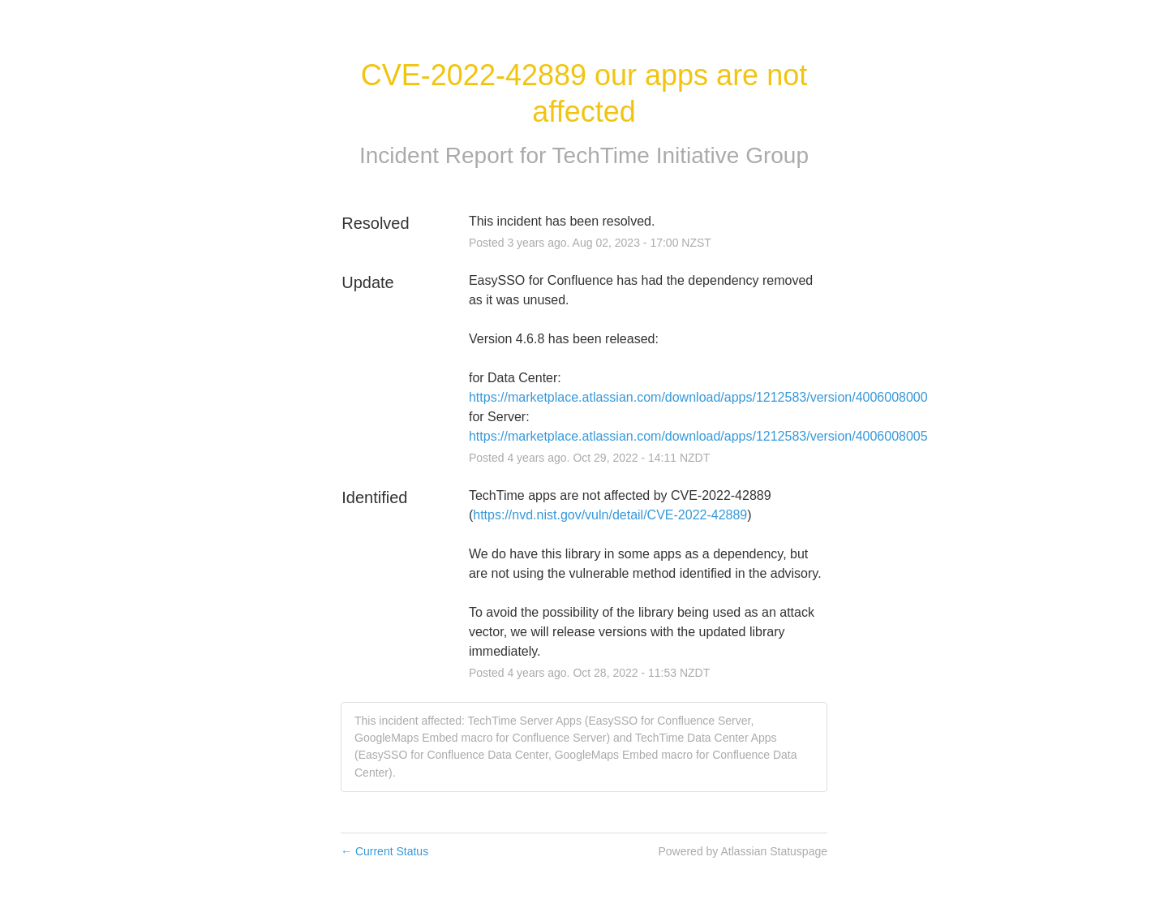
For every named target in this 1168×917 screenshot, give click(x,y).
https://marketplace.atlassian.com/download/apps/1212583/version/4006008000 (698, 397)
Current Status (384, 851)
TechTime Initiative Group (680, 155)
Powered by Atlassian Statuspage (742, 851)
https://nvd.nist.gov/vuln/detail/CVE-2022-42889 (610, 515)
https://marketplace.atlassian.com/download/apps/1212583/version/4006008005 (698, 436)
